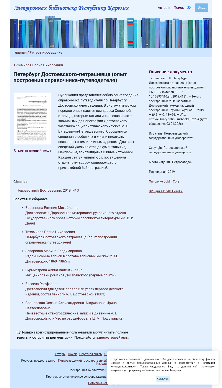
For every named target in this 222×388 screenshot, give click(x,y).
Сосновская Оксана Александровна (54, 303)
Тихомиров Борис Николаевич (38, 65)
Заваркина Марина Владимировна (53, 251)
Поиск (179, 8)
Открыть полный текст (32, 150)
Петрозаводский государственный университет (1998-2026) (101, 360)
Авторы (164, 8)
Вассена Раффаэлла (41, 284)
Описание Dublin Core (164, 181)
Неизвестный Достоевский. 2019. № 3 (48, 190)
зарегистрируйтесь (112, 337)
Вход (202, 7)
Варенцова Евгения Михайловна (51, 208)
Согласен (162, 378)
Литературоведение (46, 52)
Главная (20, 52)
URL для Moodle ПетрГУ (166, 191)
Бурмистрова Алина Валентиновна (53, 270)
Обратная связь (90, 354)
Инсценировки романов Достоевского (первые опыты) (70, 275)
